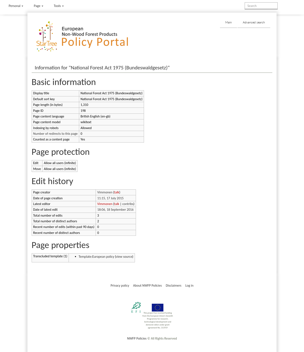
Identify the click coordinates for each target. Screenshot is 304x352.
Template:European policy (96, 257)
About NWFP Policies (147, 285)
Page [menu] (38, 6)
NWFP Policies (137, 338)
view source (124, 257)
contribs (127, 204)
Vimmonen (105, 192)
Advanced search (254, 22)
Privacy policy (120, 285)
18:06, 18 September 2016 (115, 210)
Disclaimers (173, 285)
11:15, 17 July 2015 (110, 198)
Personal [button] (16, 6)
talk (116, 192)
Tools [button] (59, 6)
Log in (189, 285)
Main (228, 22)
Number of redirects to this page (55, 134)
